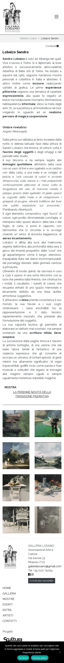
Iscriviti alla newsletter (42, 580)
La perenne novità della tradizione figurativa (32, 394)
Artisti (8, 615)
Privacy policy (40, 658)
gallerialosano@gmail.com (44, 566)
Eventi (7, 604)
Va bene (23, 658)
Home (7, 588)
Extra (7, 610)
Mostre (8, 599)
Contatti (10, 621)
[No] (59, 652)
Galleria (9, 593)
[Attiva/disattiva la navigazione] (56, 16)
